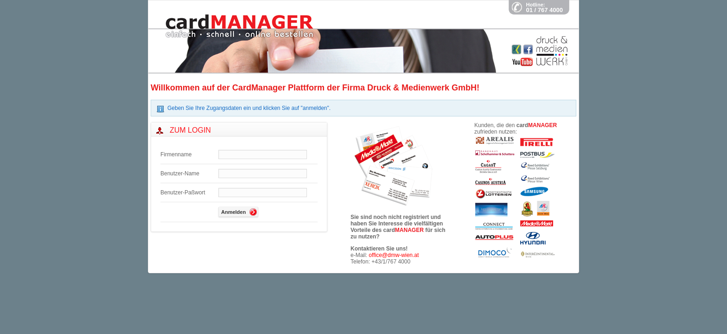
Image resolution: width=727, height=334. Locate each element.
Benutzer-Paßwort (182, 192)
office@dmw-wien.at (394, 255)
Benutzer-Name (179, 173)
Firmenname (175, 154)
